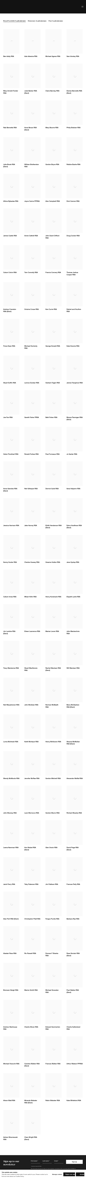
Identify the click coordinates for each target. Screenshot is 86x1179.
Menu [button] (82, 6)
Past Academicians (56, 21)
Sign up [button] (74, 1162)
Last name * (46, 1161)
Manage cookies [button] (57, 1174)
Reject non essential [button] (71, 1174)
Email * (56, 1161)
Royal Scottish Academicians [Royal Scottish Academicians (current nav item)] (14, 21)
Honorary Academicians (37, 21)
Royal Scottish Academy (12, 6)
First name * (34, 1161)
